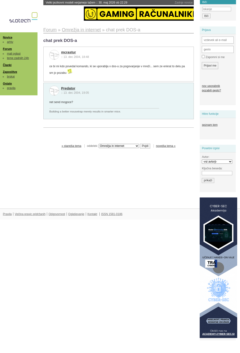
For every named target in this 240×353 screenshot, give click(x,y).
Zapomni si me (213, 57)
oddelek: (113, 146)
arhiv (10, 42)
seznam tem (210, 124)
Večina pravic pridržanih (30, 214)
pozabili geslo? (211, 90)
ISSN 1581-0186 (111, 214)
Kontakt (92, 214)
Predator (68, 88)
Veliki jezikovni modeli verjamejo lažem (86, 2)
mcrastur (68, 52)
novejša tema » (166, 146)
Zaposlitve (10, 72)
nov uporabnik (211, 86)
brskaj (11, 76)
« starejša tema (71, 146)
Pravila (7, 214)
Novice (7, 37)
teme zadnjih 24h (18, 58)
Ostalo (7, 83)
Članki (7, 65)
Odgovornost (57, 214)
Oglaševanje (76, 214)
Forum (7, 49)
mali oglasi (14, 53)
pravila (11, 88)
